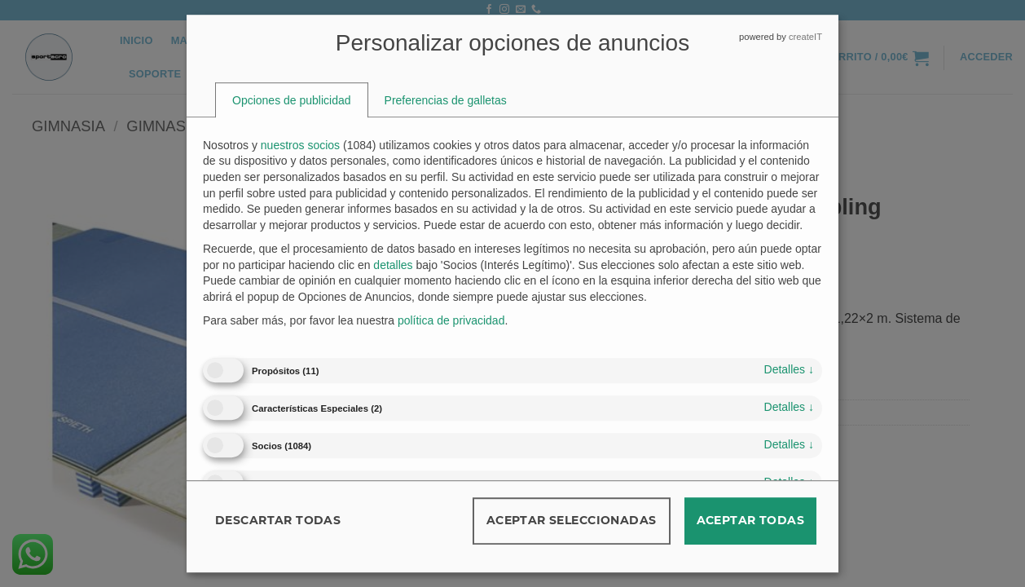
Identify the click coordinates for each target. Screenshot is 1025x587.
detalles (789, 369)
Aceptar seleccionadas (571, 520)
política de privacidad (451, 321)
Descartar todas (278, 520)
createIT (805, 37)
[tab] (291, 100)
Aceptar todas (750, 520)
